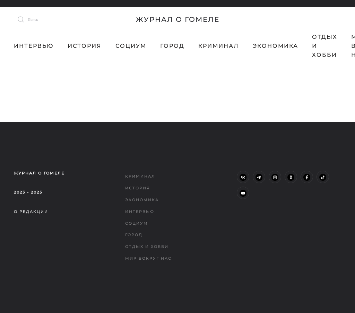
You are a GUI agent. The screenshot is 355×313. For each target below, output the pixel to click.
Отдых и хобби (324, 46)
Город (172, 46)
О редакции (31, 211)
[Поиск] (55, 19)
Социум (130, 46)
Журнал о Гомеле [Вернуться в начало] (177, 19)
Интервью (34, 46)
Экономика (275, 46)
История (85, 46)
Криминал (218, 46)
